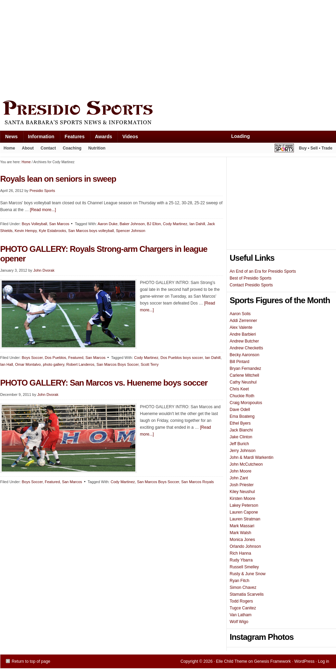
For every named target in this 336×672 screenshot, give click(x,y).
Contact (48, 148)
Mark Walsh (240, 532)
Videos (130, 136)
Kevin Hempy (26, 231)
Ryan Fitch (239, 580)
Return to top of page (31, 661)
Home (9, 148)
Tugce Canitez (243, 608)
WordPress (304, 661)
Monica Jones (242, 539)
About (26, 149)
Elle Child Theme (231, 661)
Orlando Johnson (245, 546)
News (9, 138)
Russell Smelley (244, 567)
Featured (75, 358)
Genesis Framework (272, 661)
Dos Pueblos (55, 358)
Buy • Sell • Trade (316, 148)
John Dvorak (43, 270)
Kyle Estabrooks (52, 231)
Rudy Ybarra (241, 560)
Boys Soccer (32, 358)
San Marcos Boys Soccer (118, 364)
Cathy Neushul (243, 382)
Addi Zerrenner (243, 320)
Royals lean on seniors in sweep (58, 178)
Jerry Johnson (243, 450)
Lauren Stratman (245, 519)
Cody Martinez (175, 224)
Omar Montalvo (28, 364)
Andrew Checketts (246, 348)
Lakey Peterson (244, 505)
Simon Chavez (243, 587)
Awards (101, 138)
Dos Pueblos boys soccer (181, 358)
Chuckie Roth (242, 395)
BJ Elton (154, 224)
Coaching (72, 148)
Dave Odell (240, 409)
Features (72, 138)
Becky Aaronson (245, 354)
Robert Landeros (80, 364)
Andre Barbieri (243, 334)
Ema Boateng (242, 416)
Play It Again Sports (284, 149)
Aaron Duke (107, 224)
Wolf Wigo (239, 621)
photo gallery (53, 364)
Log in (323, 661)
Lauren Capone (244, 512)
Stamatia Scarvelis (247, 594)
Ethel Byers (240, 423)
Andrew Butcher (244, 341)
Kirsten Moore (243, 498)
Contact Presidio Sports (251, 285)
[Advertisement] (106, 48)
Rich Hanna (240, 553)
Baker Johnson (132, 224)
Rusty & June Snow (248, 573)
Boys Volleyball (34, 224)
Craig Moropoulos (246, 402)
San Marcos (59, 224)
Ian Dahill (197, 224)
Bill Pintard (239, 361)
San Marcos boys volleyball (91, 231)
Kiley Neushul (242, 491)
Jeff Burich (239, 443)
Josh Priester (242, 484)
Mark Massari (242, 526)
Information (38, 138)
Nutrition (96, 148)
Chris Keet (239, 389)
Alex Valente (241, 327)
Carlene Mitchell (244, 375)
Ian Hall (6, 364)
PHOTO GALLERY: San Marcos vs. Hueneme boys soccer (104, 382)
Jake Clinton (241, 437)
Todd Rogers (241, 601)
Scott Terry (150, 364)
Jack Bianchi (241, 430)
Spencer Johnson (130, 231)
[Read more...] (43, 209)
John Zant (239, 478)
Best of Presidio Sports (251, 278)
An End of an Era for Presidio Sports (263, 271)
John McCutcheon (246, 464)
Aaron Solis (240, 313)
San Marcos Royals (197, 482)
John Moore (240, 471)
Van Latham (241, 614)
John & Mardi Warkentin (252, 457)
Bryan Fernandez (245, 368)
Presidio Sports (168, 113)
